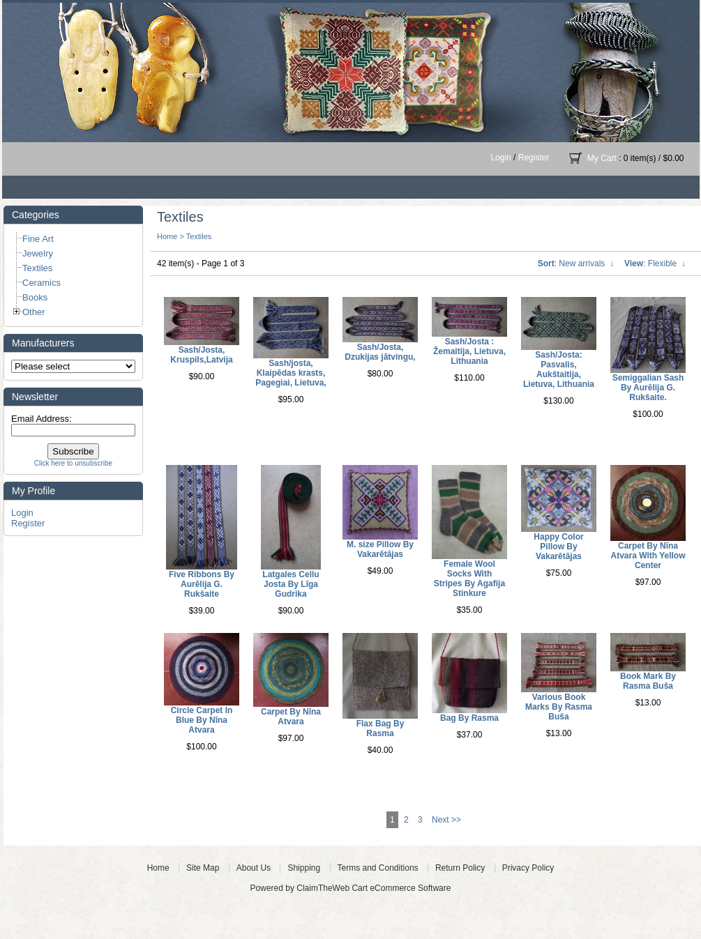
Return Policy (460, 868)
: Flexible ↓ (655, 263)
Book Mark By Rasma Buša (648, 681)
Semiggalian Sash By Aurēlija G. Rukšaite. (648, 387)
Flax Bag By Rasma (380, 728)
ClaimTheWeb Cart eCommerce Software (373, 888)
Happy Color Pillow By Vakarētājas (558, 546)
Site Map (202, 868)
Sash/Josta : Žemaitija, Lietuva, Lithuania (469, 351)
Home (167, 236)
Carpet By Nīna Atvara (291, 716)
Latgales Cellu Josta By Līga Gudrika (290, 584)
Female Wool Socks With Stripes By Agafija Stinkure (469, 578)
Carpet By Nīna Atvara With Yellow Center (647, 555)
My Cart (602, 158)
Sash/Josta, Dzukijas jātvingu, (380, 352)
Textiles (199, 236)
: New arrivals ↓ (576, 263)
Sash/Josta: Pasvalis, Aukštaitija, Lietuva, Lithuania (558, 369)
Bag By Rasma (469, 718)
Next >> (446, 820)
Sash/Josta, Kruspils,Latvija (201, 355)
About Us (253, 868)
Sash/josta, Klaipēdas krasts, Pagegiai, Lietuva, (290, 373)
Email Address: (41, 418)
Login (500, 157)
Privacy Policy (528, 868)
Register (534, 157)
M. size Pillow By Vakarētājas (380, 549)
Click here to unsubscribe (73, 463)
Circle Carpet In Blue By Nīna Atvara (202, 720)
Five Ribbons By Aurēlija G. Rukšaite (201, 584)
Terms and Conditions (378, 868)
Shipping (303, 868)
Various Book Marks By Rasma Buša (558, 707)
